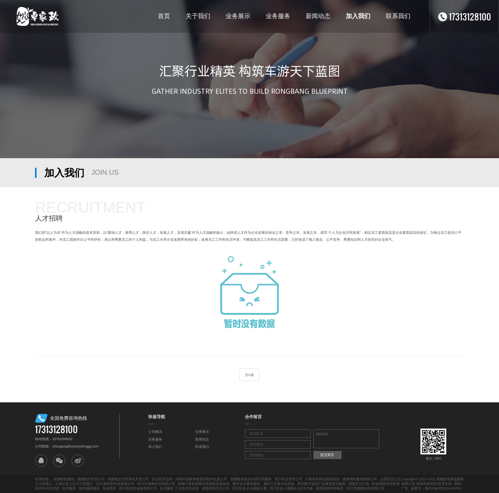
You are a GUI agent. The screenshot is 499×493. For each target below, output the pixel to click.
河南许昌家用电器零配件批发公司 (201, 479)
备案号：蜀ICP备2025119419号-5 (436, 488)
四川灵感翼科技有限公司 (156, 484)
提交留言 (327, 455)
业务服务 (278, 16)
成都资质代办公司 (215, 488)
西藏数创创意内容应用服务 (251, 479)
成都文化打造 (358, 484)
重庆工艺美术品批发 (279, 484)
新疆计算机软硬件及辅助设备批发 (204, 484)
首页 (164, 16)
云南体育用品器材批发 (322, 479)
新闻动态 (318, 16)
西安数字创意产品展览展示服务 (321, 484)
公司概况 (155, 432)
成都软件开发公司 (91, 479)
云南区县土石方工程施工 (74, 484)
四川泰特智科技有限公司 (115, 484)
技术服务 (69, 488)
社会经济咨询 (162, 479)
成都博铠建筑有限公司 (359, 479)
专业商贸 (109, 488)
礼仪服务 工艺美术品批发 (179, 488)
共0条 (249, 375)
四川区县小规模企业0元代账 (291, 488)
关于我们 (198, 16)
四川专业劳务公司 (288, 479)
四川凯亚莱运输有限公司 (138, 488)
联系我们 (398, 16)
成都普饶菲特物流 (329, 488)
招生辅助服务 (89, 488)
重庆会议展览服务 (246, 484)
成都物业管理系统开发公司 (128, 479)
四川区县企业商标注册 (249, 488)
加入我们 (358, 16)
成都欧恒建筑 (64, 479)
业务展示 (238, 16)
